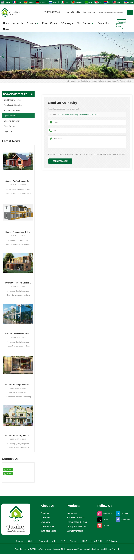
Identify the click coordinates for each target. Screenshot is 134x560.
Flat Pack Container (12, 110)
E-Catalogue (67, 23)
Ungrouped (8, 131)
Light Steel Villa (82, 81)
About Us (18, 23)
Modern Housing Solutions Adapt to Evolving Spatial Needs (18, 385)
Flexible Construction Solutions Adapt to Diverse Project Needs (18, 334)
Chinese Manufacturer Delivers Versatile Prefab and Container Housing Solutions (18, 232)
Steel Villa (44, 522)
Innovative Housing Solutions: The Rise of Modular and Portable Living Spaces (18, 283)
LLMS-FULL (121, 541)
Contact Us (103, 23)
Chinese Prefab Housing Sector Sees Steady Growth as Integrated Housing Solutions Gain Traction (18, 181)
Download (44, 541)
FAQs (74, 541)
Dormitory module (75, 531)
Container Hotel (47, 526)
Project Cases (49, 23)
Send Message (60, 161)
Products (32, 23)
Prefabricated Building (13, 105)
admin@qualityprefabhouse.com (81, 12)
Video (60, 541)
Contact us (44, 517)
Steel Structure (10, 126)
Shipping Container (11, 121)
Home (6, 23)
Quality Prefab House (12, 100)
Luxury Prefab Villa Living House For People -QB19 (77, 115)
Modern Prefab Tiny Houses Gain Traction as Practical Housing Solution (18, 435)
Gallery (27, 541)
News (6, 29)
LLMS (104, 541)
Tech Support (85, 23)
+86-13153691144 (51, 12)
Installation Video (48, 531)
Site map (89, 541)
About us (43, 513)
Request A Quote (121, 24)
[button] (63, 75)
